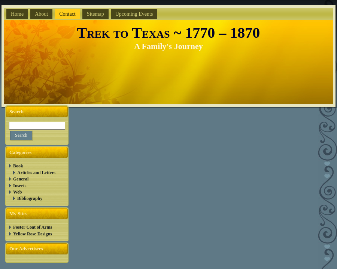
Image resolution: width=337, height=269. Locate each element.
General (20, 179)
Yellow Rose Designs (32, 233)
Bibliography (29, 198)
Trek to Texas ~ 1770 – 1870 (168, 32)
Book (18, 165)
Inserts (19, 185)
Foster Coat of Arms (32, 227)
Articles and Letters (36, 172)
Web (17, 192)
